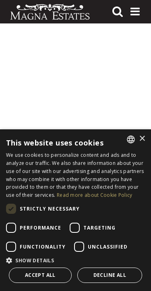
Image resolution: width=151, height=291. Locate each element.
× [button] (142, 139)
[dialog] (75, 210)
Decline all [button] (109, 275)
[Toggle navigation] (135, 12)
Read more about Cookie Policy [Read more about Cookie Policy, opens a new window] (94, 195)
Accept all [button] (40, 275)
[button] (75, 260)
